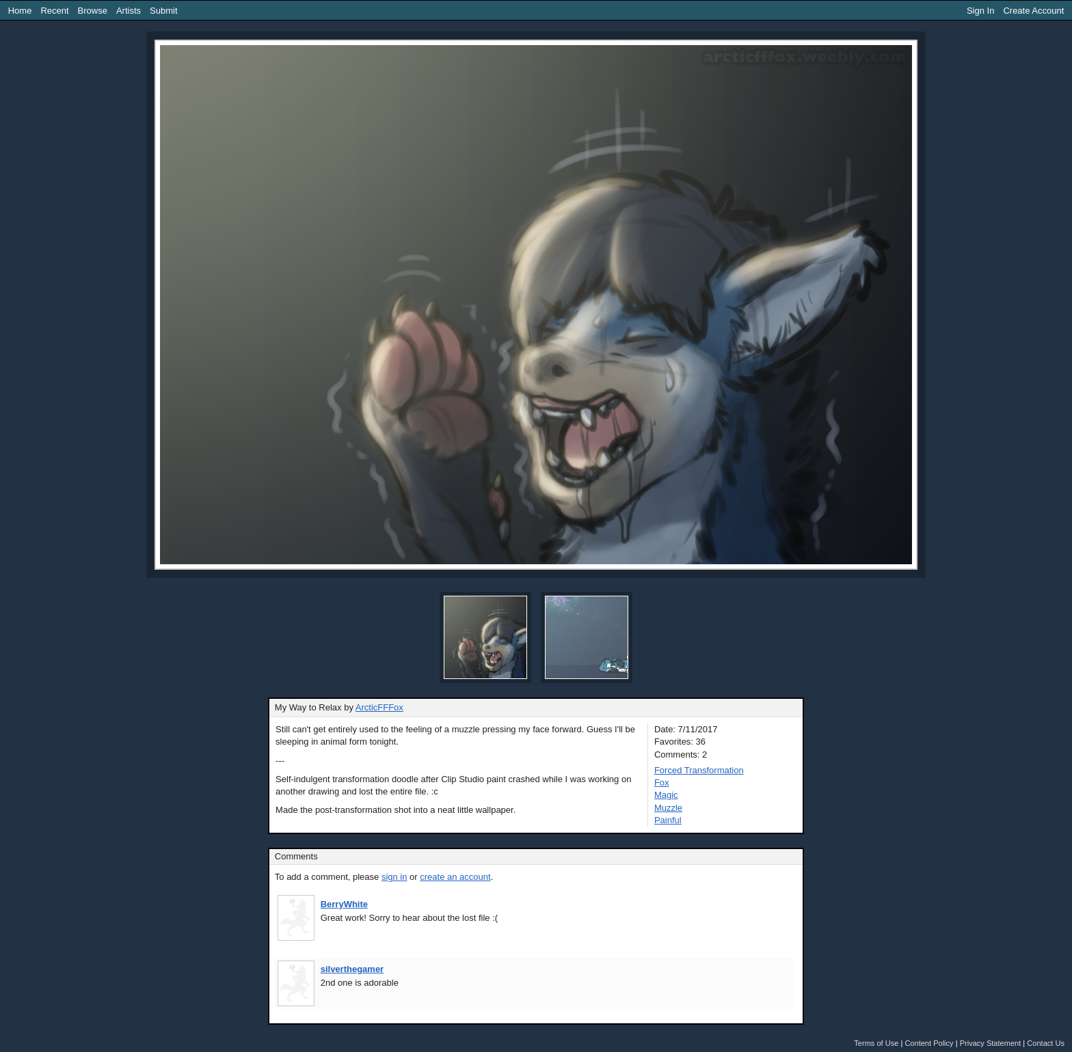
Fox (661, 782)
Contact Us (1045, 1043)
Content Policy (928, 1043)
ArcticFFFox (379, 707)
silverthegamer (352, 969)
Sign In (980, 10)
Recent (54, 10)
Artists (128, 10)
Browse (92, 10)
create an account (455, 877)
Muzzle (668, 808)
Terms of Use (876, 1043)
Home (20, 10)
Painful (668, 820)
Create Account (1033, 10)
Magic (666, 795)
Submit (163, 10)
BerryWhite (344, 904)
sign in (394, 877)
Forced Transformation (699, 770)
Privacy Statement (990, 1043)
